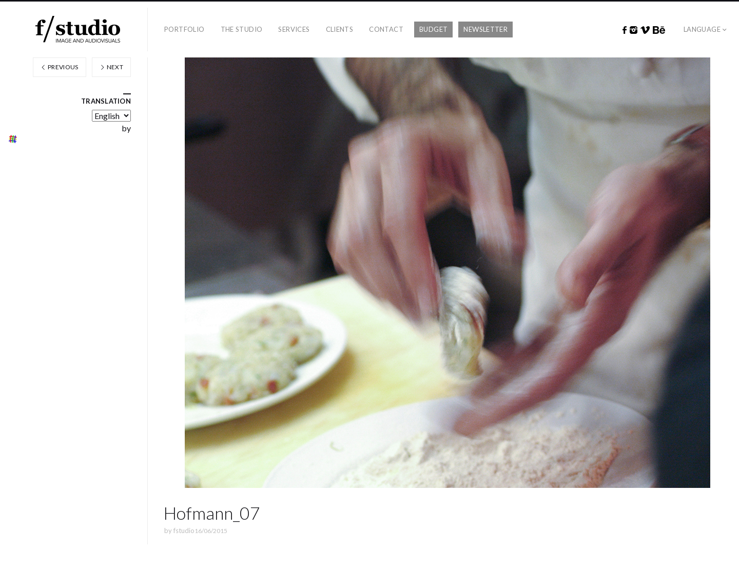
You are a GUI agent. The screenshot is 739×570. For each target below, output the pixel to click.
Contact (386, 29)
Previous (60, 67)
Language (702, 29)
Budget (433, 29)
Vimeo (645, 30)
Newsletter (485, 29)
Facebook (625, 30)
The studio (242, 29)
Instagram (633, 30)
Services (293, 29)
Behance (659, 30)
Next (111, 67)
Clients (340, 29)
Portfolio (184, 29)
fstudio (184, 530)
